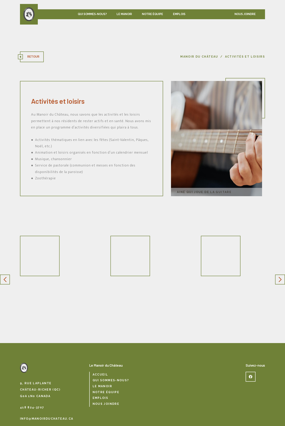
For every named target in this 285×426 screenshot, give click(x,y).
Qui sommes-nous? (92, 14)
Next (280, 279)
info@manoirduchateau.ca (46, 418)
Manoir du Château (199, 56)
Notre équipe (152, 14)
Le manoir (124, 14)
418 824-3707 (32, 407)
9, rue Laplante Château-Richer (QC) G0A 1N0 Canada (40, 390)
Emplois (179, 14)
